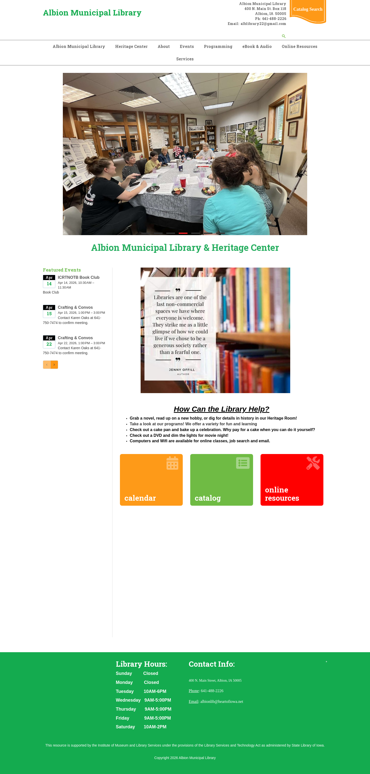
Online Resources (299, 46)
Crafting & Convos (75, 307)
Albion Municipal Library (92, 12)
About (164, 46)
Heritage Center (131, 46)
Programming (218, 46)
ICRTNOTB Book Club (78, 277)
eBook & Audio (257, 46)
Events (187, 46)
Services (185, 58)
